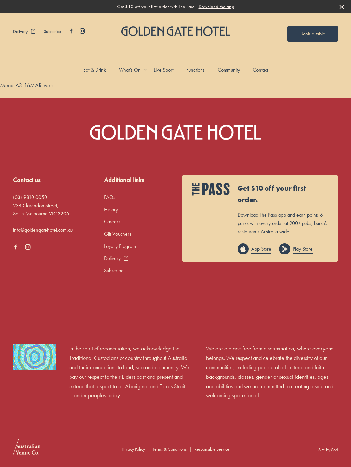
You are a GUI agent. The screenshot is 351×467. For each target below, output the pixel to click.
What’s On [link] (130, 70)
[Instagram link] (82, 31)
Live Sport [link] (163, 70)
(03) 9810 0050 (30, 197)
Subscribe (52, 31)
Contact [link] (260, 70)
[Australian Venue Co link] (27, 449)
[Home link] (175, 31)
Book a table (312, 33)
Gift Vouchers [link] (117, 233)
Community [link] (229, 70)
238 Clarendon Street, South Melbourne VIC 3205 (41, 209)
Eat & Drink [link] (94, 70)
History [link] (111, 209)
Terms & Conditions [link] (170, 449)
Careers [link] (112, 221)
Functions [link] (195, 70)
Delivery (24, 31)
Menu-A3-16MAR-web (26, 85)
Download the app (216, 6)
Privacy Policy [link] (133, 449)
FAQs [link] (109, 197)
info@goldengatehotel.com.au (43, 230)
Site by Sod (328, 450)
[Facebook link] (71, 31)
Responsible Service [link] (211, 449)
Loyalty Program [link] (120, 246)
